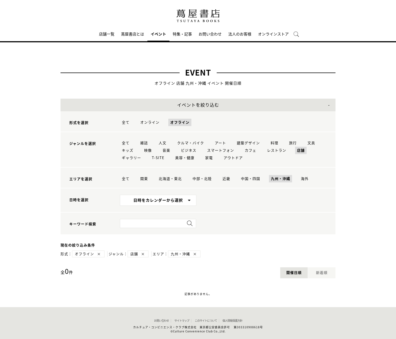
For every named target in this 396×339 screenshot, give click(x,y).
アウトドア (233, 158)
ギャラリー (131, 158)
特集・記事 (182, 34)
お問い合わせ (210, 34)
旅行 (293, 143)
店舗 (301, 150)
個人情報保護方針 (232, 320)
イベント (158, 34)
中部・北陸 (202, 178)
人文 (162, 143)
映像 (148, 150)
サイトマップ (181, 320)
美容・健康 (184, 158)
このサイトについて (206, 320)
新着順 (322, 272)
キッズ (127, 150)
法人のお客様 (239, 34)
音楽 (166, 150)
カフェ (250, 150)
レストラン (276, 150)
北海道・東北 (170, 178)
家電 (209, 158)
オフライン (179, 122)
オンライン (150, 122)
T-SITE (158, 158)
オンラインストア (273, 34)
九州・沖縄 (280, 178)
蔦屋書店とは (132, 34)
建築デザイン (248, 143)
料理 (274, 143)
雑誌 (144, 143)
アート (220, 143)
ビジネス (188, 150)
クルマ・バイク (190, 143)
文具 (311, 143)
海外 (305, 178)
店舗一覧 (106, 34)
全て (126, 122)
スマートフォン (220, 150)
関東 (144, 178)
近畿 (226, 178)
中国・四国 (250, 178)
